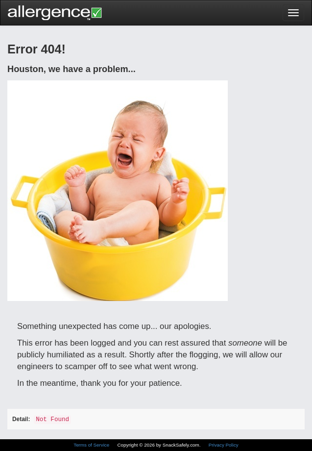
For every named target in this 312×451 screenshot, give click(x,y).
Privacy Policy (224, 445)
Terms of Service (92, 445)
